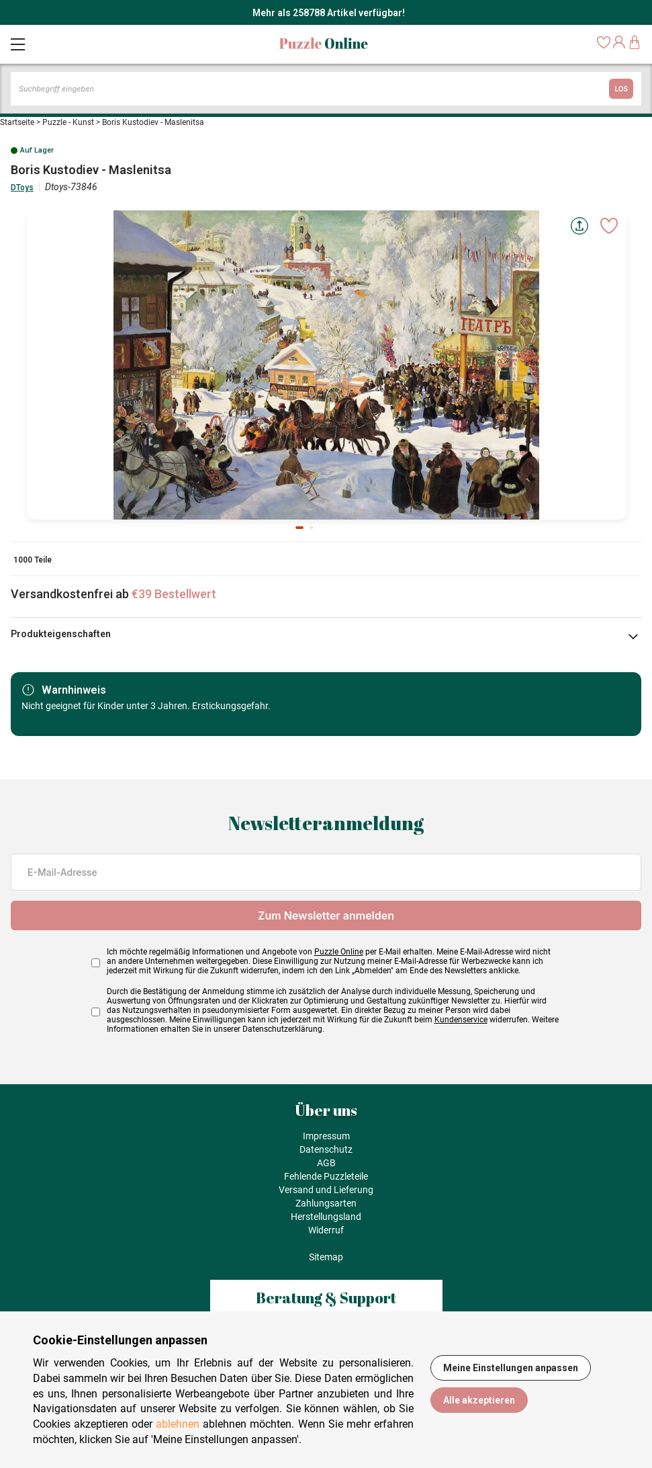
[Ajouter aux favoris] (609, 226)
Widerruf (326, 1230)
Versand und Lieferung (326, 1189)
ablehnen (177, 1424)
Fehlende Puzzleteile (326, 1176)
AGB (326, 1162)
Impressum (326, 1136)
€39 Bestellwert (174, 594)
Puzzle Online (338, 951)
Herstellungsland (326, 1216)
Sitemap (326, 1257)
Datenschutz (326, 1149)
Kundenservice (460, 1019)
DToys (22, 187)
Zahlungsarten (326, 1203)
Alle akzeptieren (479, 1400)
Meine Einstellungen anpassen (510, 1367)
